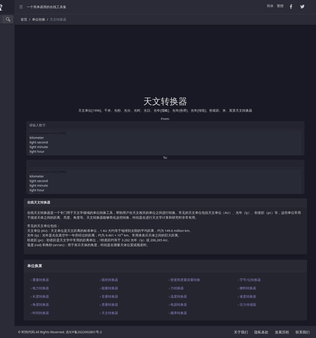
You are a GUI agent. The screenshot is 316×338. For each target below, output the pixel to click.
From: (186, 118)
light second (186, 142)
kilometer (186, 137)
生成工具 (12, 115)
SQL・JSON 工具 (17, 87)
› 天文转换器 (140, 313)
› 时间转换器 (81, 313)
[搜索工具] (23, 19)
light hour (186, 151)
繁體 (280, 6)
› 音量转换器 (140, 296)
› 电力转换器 (81, 288)
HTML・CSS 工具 (18, 77)
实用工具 (12, 106)
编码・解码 (13, 152)
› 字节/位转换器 (259, 279)
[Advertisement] (186, 63)
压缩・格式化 (15, 31)
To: (186, 157)
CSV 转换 (12, 40)
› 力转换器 (197, 288)
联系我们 (303, 332)
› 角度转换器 (81, 304)
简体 (270, 6)
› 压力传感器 (257, 304)
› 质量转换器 (140, 304)
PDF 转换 (12, 59)
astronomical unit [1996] (186, 133)
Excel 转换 (12, 68)
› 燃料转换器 (257, 288)
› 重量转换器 (81, 279)
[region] (28, 176)
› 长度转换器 (81, 296)
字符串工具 (13, 133)
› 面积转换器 (140, 279)
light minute (186, 147)
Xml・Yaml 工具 (17, 96)
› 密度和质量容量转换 (205, 279)
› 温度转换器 (199, 296)
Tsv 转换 (11, 50)
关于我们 (241, 332)
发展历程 (282, 332)
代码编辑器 (13, 161)
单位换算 (12, 143)
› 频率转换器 (199, 313)
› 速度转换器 (257, 296)
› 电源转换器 (199, 304)
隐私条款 (261, 332)
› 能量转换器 (140, 288)
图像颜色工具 (15, 124)
